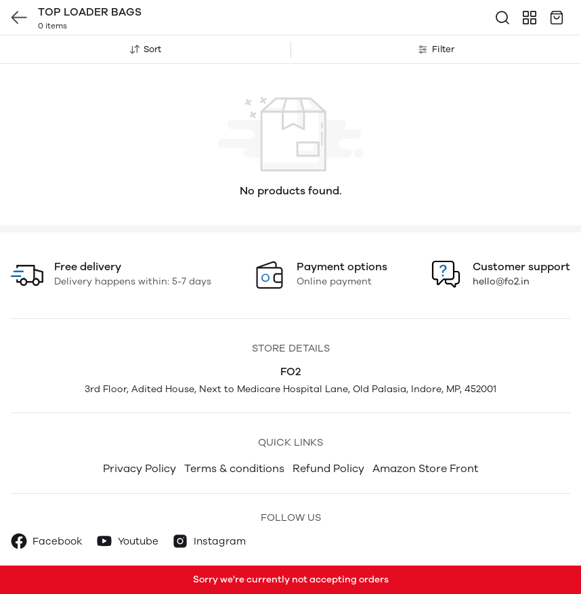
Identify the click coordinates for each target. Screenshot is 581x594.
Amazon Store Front (425, 468)
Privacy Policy (139, 468)
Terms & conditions (234, 468)
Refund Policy (328, 468)
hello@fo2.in (501, 281)
